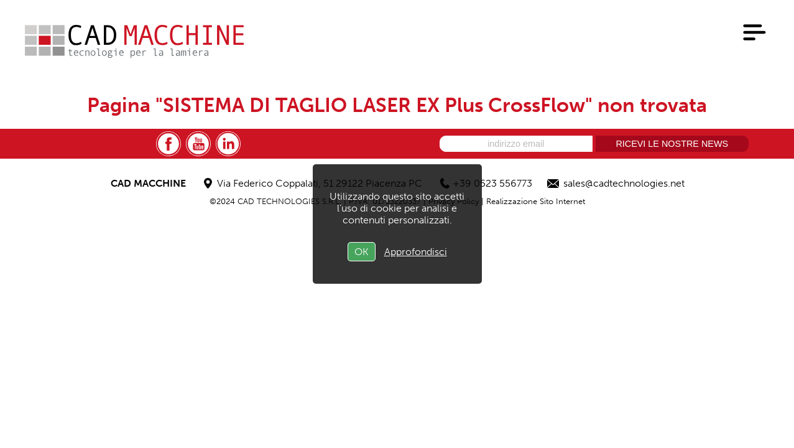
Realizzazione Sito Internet (535, 201)
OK (361, 252)
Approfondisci (415, 252)
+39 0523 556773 (492, 183)
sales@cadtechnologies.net (624, 183)
